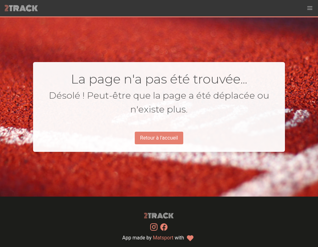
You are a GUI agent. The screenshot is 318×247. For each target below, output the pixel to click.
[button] (310, 8)
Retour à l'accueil (159, 138)
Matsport (163, 238)
